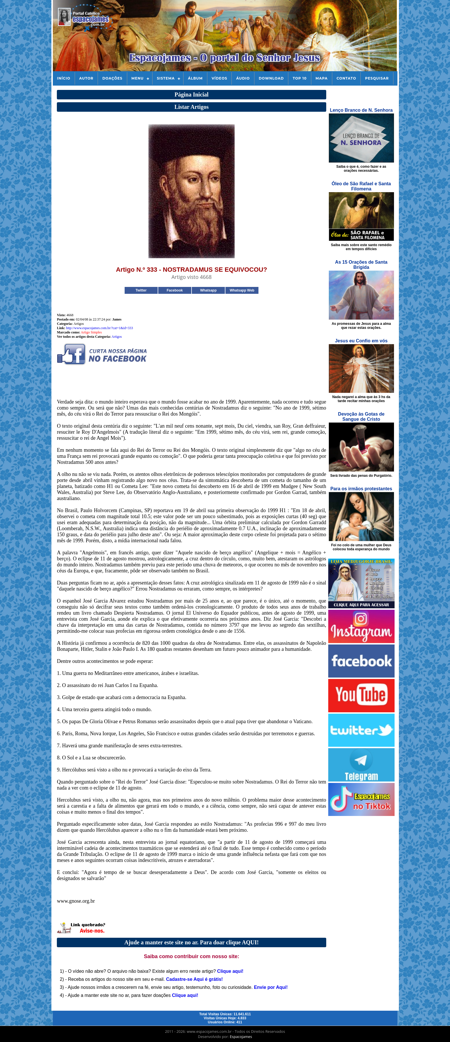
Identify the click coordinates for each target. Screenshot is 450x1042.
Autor (86, 78)
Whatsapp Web (242, 290)
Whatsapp (208, 290)
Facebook (175, 290)
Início (63, 78)
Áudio (243, 78)
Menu (138, 78)
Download (271, 78)
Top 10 (299, 78)
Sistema (166, 78)
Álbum (195, 78)
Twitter (141, 290)
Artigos (116, 337)
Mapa (322, 78)
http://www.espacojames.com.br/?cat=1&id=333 (99, 328)
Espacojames (241, 1036)
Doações (112, 78)
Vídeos (219, 78)
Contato (346, 78)
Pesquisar (377, 78)
